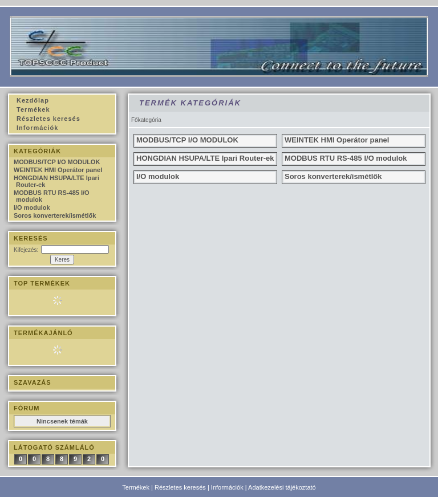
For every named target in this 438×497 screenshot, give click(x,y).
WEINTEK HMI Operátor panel (58, 169)
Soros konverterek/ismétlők (55, 215)
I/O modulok (32, 207)
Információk (227, 487)
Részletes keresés (180, 487)
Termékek (135, 487)
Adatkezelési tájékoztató (282, 487)
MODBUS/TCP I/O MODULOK (57, 161)
